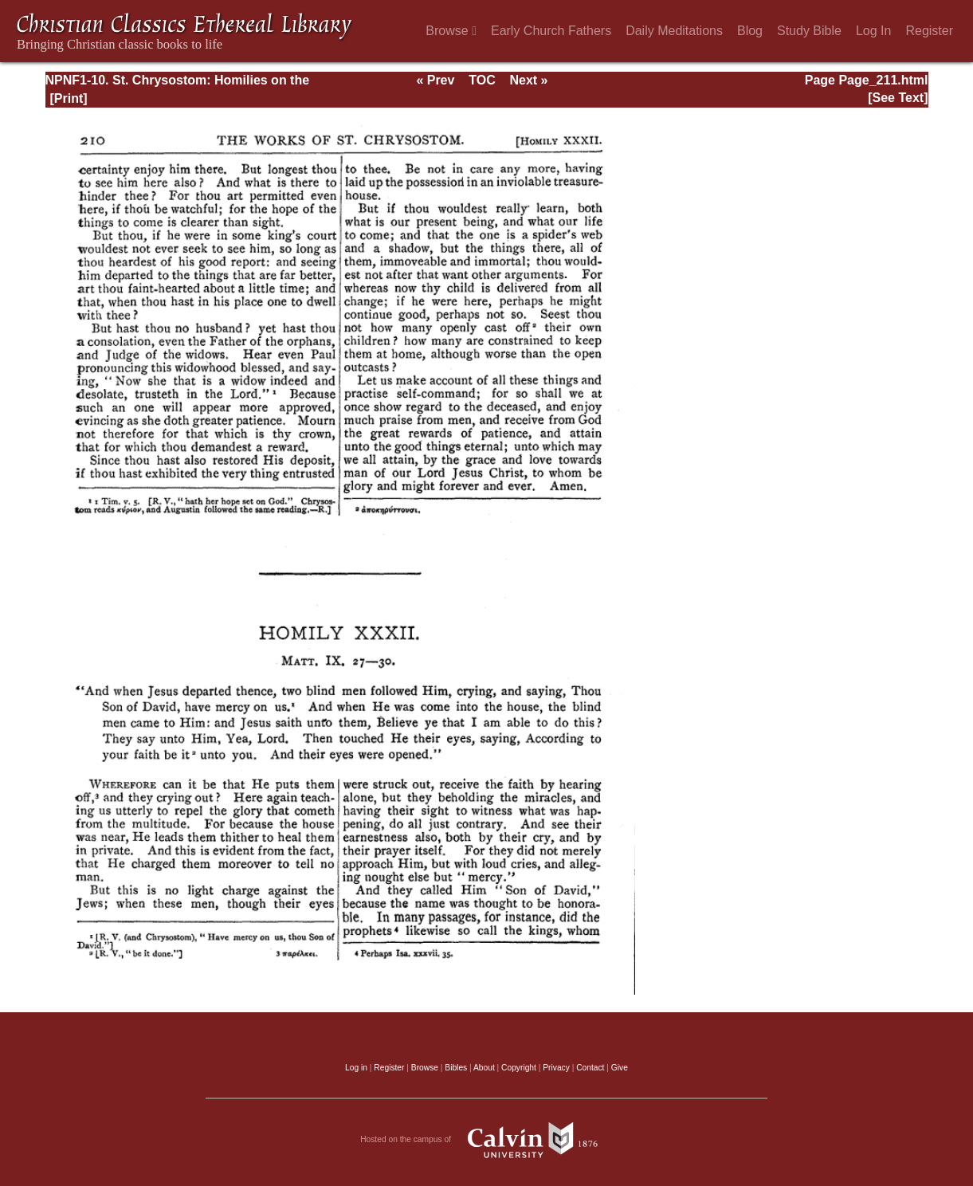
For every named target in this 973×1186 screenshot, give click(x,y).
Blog (750, 30)
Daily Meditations (674, 30)
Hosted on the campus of (486, 1140)
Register (929, 30)
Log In (873, 30)
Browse (451, 30)
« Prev (435, 80)
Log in (356, 1067)
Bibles (456, 1067)
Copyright (518, 1067)
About (484, 1067)
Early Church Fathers (551, 30)
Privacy (556, 1067)
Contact (590, 1067)
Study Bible (809, 30)
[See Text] (898, 97)
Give (619, 1067)
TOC (482, 80)
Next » (528, 80)
